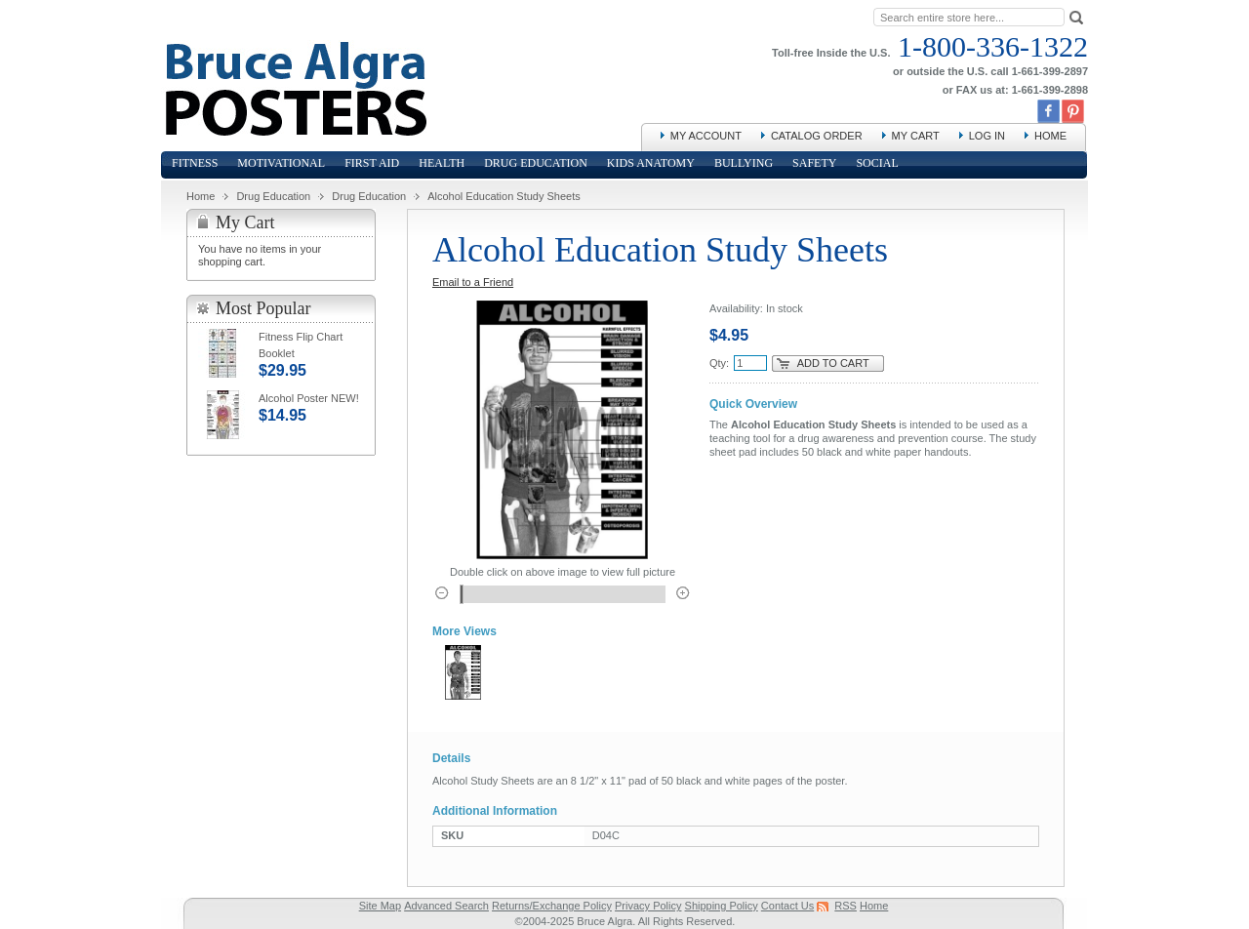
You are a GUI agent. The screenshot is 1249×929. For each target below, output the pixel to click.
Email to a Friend (472, 282)
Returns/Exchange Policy (552, 905)
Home (1050, 135)
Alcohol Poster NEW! (309, 398)
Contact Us (787, 905)
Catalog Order (817, 135)
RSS (845, 905)
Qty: (719, 363)
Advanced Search (446, 905)
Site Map (380, 905)
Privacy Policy (648, 905)
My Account (706, 135)
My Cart (916, 135)
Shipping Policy (721, 905)
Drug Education (273, 196)
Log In (987, 135)
